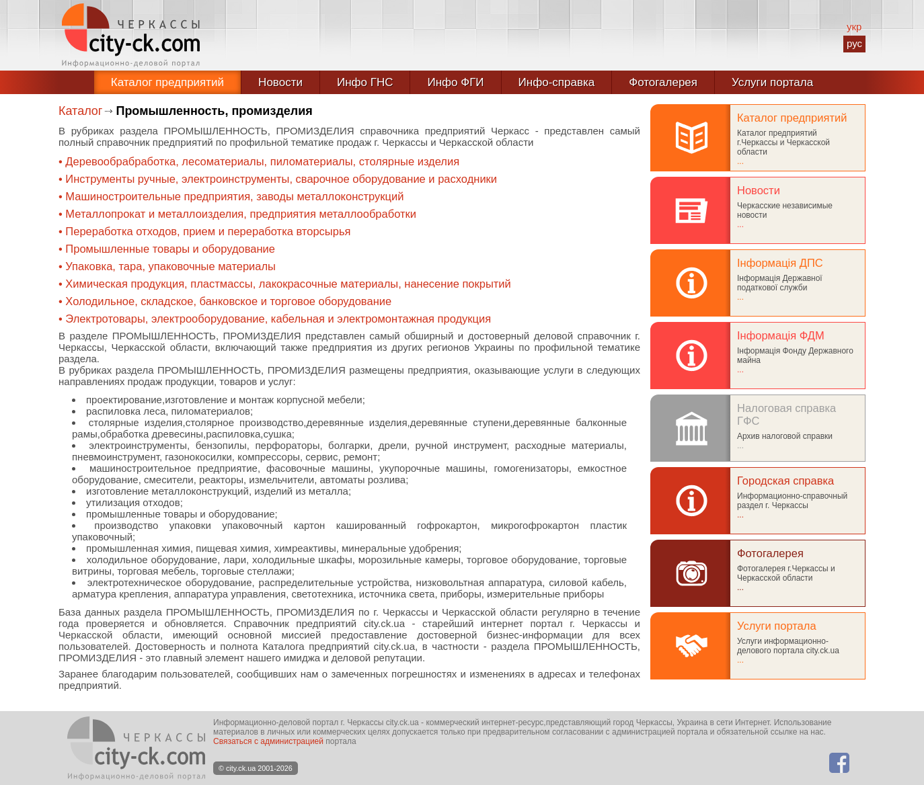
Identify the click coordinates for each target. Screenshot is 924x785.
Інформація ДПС (780, 263)
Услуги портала (772, 82)
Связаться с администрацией (268, 741)
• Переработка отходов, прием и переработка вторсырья (204, 231)
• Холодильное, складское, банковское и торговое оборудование (225, 301)
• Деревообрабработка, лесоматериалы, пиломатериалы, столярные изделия (259, 161)
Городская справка (785, 480)
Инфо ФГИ (455, 82)
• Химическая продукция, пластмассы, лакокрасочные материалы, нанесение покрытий (285, 284)
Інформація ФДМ (780, 335)
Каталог (80, 111)
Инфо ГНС (365, 82)
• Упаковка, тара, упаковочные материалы (167, 266)
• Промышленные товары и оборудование (167, 249)
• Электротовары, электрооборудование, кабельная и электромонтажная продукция (275, 319)
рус (854, 43)
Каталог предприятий (167, 82)
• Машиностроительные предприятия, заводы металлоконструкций (231, 196)
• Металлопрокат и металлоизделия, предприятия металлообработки (237, 214)
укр (854, 26)
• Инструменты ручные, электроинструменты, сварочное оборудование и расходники (278, 179)
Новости (280, 82)
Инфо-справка (556, 82)
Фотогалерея (663, 82)
